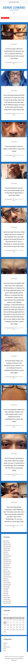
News (4, 645)
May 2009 (5, 593)
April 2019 (5, 552)
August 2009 (6, 588)
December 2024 (7, 544)
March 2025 (6, 540)
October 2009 (6, 586)
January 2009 (6, 599)
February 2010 (6, 582)
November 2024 (7, 546)
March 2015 (6, 557)
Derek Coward (14, 8)
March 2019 (6, 554)
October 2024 (6, 548)
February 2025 (6, 542)
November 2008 (7, 603)
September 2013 (7, 561)
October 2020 (6, 550)
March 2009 (6, 595)
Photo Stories (14, 44)
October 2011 (6, 565)
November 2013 (7, 559)
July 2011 (5, 569)
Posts (4, 648)
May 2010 (5, 578)
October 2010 (6, 574)
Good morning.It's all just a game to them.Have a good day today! (14, 148)
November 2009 (7, 584)
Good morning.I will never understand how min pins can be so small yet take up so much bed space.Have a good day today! (14, 53)
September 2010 (7, 576)
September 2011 (7, 567)
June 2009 (5, 591)
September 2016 (7, 555)
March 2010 (6, 580)
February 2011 (6, 571)
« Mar (4, 631)
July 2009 (5, 589)
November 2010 (7, 572)
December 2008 (7, 601)
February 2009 (6, 597)
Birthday (5, 643)
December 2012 (7, 563)
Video (4, 650)
